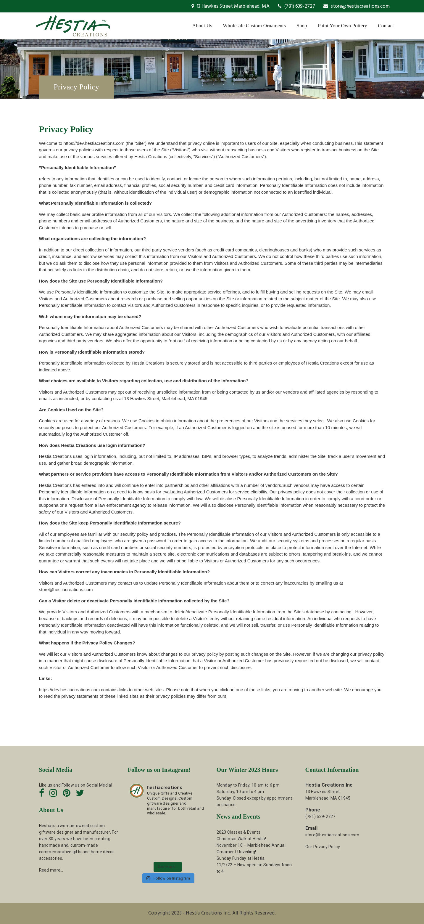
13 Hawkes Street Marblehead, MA (230, 6)
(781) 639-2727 (296, 6)
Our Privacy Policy (322, 846)
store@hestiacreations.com (356, 6)
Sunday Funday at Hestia (241, 858)
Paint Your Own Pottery (342, 25)
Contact (386, 25)
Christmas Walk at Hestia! (241, 838)
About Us (202, 25)
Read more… (51, 870)
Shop (301, 25)
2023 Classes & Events (238, 832)
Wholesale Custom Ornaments (254, 25)
